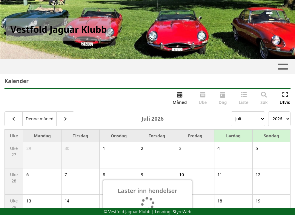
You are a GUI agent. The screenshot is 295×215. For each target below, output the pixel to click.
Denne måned (39, 119)
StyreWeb (182, 211)
